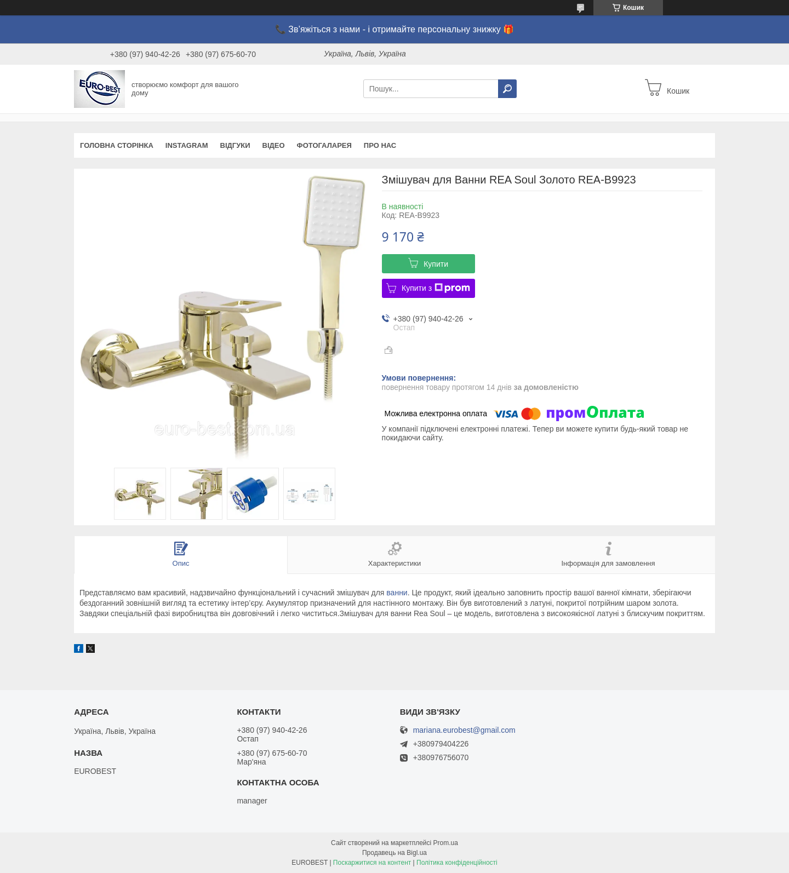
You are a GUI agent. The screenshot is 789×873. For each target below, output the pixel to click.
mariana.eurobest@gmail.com (464, 730)
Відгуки (235, 145)
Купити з (436, 288)
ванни (396, 592)
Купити (436, 264)
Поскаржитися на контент (372, 862)
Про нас (380, 145)
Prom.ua (445, 843)
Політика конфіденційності (457, 862)
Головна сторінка (116, 145)
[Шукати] (507, 88)
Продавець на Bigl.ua (394, 853)
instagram (186, 145)
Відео (273, 145)
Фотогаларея (324, 145)
